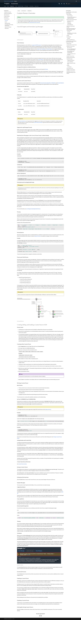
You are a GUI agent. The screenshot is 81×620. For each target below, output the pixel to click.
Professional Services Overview (34, 22)
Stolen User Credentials (41, 49)
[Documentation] (7, 4)
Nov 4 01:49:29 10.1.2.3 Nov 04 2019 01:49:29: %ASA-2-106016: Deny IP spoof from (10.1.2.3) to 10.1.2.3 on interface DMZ (41, 175)
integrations (29, 10)
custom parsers (23, 10)
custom (19, 10)
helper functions (37, 236)
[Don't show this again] (76, 1)
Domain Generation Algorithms (45, 82)
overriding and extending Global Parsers (33, 208)
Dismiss (15, 1)
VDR (16, 6)
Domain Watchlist (60, 82)
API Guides (26, 6)
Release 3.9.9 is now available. (9, 1)
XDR (8, 6)
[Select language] (59, 4)
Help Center (37, 6)
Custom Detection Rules (38, 122)
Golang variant (47, 409)
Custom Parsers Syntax (22, 463)
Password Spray (49, 49)
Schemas (46, 69)
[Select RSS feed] (64, 4)
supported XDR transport (36, 45)
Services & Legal (20, 6)
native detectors (23, 121)
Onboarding (31, 6)
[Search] (71, 4)
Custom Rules (40, 59)
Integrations (12, 6)
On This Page (68, 10)
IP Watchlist (53, 82)
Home (5, 6)
